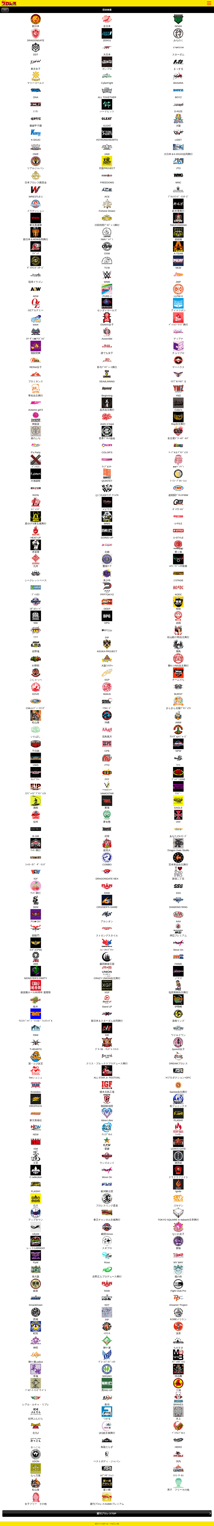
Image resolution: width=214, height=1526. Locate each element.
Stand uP (106, 1001)
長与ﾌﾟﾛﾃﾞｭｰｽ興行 (107, 361)
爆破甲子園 (36, 120)
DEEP (106, 603)
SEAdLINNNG (107, 376)
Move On (178, 944)
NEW (35, 1129)
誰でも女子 (107, 347)
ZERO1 (106, 35)
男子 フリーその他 (178, 1484)
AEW (35, 291)
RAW (106, 887)
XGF (106, 987)
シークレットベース (36, 575)
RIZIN (35, 489)
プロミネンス (35, 376)
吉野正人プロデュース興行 (107, 1271)
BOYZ (178, 92)
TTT (35, 632)
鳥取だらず (107, 1441)
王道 (35, 1157)
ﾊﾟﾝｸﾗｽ (35, 461)
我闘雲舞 (35, 347)
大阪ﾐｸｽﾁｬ (107, 660)
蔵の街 (178, 1271)
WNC (178, 177)
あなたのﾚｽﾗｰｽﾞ (178, 830)
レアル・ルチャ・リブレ (35, 1399)
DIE (106, 1029)
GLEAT (106, 120)
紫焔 (178, 1242)
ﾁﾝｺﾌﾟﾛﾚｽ (106, 1129)
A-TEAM (178, 248)
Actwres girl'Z (35, 404)
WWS (106, 518)
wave (35, 319)
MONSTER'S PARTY (35, 973)
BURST (178, 688)
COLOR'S (106, 447)
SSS (178, 887)
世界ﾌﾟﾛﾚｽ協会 (107, 433)
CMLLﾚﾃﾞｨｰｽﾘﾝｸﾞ (35, 702)
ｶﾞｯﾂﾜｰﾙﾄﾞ (178, 504)
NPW (178, 745)
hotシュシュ (35, 1072)
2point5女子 (178, 1044)
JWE (35, 958)
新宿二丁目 (178, 873)
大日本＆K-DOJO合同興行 (178, 148)
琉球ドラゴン (35, 276)
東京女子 (35, 63)
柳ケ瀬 (106, 1342)
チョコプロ (178, 347)
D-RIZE (178, 106)
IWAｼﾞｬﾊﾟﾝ (107, 234)
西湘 (35, 1314)
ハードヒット (107, 106)
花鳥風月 (106, 731)
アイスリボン (178, 305)
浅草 (178, 1328)
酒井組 (178, 1157)
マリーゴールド (35, 77)
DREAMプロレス (178, 1058)
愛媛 (106, 1143)
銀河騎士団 (107, 1186)
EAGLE (178, 802)
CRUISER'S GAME (107, 901)
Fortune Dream (107, 205)
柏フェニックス (178, 1100)
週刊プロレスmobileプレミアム (107, 1498)
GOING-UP (107, 532)
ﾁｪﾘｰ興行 (35, 887)
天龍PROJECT (107, 163)
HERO (178, 1441)
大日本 (106, 49)
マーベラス (178, 361)
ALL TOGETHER (107, 92)
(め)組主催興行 (107, 1427)
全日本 (106, 20)
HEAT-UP (35, 532)
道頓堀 (178, 234)
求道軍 (35, 546)
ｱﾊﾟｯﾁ (35, 248)
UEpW (35, 1228)
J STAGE (178, 575)
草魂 (35, 1370)
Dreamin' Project (178, 1299)
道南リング (178, 1015)
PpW (35, 1257)
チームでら (178, 674)
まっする (178, 63)
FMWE (178, 958)
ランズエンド (107, 1157)
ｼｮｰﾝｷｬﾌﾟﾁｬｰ (107, 944)
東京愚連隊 (36, 219)
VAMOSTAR (107, 788)
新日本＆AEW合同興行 (35, 234)
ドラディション (35, 205)
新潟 (106, 1399)
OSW (106, 248)
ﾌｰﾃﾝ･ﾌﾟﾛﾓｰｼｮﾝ (178, 475)
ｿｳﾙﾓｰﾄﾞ (106, 702)
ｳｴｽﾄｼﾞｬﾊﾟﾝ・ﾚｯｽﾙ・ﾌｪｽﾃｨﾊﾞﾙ (35, 1015)
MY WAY (178, 1257)
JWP (178, 276)
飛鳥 (178, 646)
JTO (178, 163)
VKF (178, 816)
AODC (178, 589)
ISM (35, 1143)
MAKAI (106, 688)
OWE (35, 148)
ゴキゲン (178, 1200)
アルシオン (107, 916)
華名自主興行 (35, 390)
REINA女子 (35, 361)
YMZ (178, 390)
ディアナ (178, 333)
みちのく (178, 35)
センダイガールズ (107, 305)
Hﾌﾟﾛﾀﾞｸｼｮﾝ (107, 1470)
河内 (178, 1456)
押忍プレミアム (178, 930)
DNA (35, 92)
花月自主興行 (107, 404)
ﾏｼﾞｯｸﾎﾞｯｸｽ (178, 1356)
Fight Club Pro (178, 1285)
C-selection (36, 1171)
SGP (106, 674)
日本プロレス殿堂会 (36, 177)
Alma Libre (107, 1115)
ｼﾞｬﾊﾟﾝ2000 (178, 774)
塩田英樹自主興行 (178, 987)
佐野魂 (35, 646)
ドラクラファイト (178, 1171)
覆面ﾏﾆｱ (106, 560)
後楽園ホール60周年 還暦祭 (35, 987)
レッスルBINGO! (36, 1242)
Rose (106, 1257)
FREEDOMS (107, 177)
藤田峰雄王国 (107, 958)
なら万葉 (35, 1470)
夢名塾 (106, 816)
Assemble (106, 333)
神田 (35, 1342)
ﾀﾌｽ (178, 759)
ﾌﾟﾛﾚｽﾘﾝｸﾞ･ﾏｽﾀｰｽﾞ (178, 191)
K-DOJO (35, 134)
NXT (106, 1299)
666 (35, 617)
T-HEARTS (36, 1044)
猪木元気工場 (107, 1086)
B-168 (35, 830)
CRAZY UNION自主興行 (107, 973)
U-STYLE (178, 532)
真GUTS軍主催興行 (35, 518)
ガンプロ (106, 63)
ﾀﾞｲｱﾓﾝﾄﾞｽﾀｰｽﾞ (35, 262)
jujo (106, 632)
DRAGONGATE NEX (107, 873)
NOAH (178, 20)
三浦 (178, 1385)
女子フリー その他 (36, 1498)
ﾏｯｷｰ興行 (35, 845)
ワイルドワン (178, 1029)
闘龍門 (35, 930)
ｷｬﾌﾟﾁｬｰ (35, 774)
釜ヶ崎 (106, 1484)
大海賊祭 (35, 475)
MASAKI (106, 1370)
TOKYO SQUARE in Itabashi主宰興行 (178, 1214)
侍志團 (178, 1370)
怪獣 (178, 603)
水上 (178, 1413)
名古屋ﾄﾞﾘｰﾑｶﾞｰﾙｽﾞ (178, 433)
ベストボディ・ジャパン (107, 1456)
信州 (35, 816)
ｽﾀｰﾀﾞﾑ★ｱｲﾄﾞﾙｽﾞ (35, 333)
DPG (106, 617)
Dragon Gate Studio (178, 845)
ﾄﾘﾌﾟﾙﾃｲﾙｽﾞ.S (178, 376)
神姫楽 (35, 418)
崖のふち (35, 433)
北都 (106, 546)
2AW (106, 148)
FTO (106, 759)
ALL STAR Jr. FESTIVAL (107, 1072)
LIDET (178, 134)
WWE (106, 276)
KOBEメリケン (178, 1314)
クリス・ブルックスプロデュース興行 (107, 1058)
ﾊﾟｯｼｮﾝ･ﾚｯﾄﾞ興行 (178, 319)
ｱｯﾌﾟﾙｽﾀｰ (106, 461)
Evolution (35, 1086)
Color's (178, 404)
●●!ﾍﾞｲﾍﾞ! (178, 461)
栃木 (35, 1001)
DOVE (35, 688)
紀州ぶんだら (35, 1413)
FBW (35, 1029)
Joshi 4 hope (107, 418)
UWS (35, 759)
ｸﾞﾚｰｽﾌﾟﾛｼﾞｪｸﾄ (107, 1356)
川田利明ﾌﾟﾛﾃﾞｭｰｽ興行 (107, 219)
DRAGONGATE (35, 35)
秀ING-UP (106, 1385)
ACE (106, 191)
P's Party (35, 447)
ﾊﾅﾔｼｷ (106, 1328)
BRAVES (178, 1399)
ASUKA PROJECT (107, 646)
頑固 (178, 617)
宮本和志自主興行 (178, 859)
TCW (106, 262)
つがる (106, 1413)
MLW (178, 262)
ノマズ (178, 973)
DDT (35, 49)
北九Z (35, 1427)
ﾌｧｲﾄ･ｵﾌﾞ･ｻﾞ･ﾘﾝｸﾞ (35, 859)
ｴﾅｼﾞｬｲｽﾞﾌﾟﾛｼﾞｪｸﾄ (35, 788)
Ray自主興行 (178, 418)
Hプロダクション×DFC (178, 1072)
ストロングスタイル (107, 930)
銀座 (35, 1285)
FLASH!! (178, 1115)
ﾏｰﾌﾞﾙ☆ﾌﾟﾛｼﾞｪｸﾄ (178, 447)
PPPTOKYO (107, 589)
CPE (106, 745)
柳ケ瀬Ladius (35, 1356)
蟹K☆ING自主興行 (178, 660)
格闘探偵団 (107, 1100)
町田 (35, 1328)
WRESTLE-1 (36, 191)
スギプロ (106, 1242)
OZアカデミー (35, 305)
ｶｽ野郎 (35, 660)
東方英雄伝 (36, 1115)
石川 (35, 1200)
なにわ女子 (178, 1228)
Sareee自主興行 (178, 1086)
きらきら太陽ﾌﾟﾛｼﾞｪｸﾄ (178, 702)
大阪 (178, 120)
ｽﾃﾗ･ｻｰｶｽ (178, 1470)
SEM (35, 901)
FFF (106, 774)
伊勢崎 (178, 1001)
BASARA (178, 77)
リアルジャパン (35, 163)
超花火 (106, 845)
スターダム (178, 49)
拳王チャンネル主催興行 (107, 1214)
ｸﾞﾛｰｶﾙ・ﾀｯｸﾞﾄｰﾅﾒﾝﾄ (107, 1044)
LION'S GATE (178, 1143)
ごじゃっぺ (36, 674)
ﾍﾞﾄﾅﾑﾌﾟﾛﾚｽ (178, 1427)
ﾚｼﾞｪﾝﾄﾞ (35, 504)
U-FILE (178, 518)
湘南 (35, 802)
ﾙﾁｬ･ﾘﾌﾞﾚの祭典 (178, 560)
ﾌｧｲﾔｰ (178, 1129)
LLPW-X (178, 291)
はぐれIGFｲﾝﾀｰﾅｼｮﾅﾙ (107, 489)
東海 (106, 802)
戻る (5, 10)
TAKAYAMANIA (178, 219)
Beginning (106, 390)
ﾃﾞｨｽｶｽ (35, 589)
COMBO (106, 859)
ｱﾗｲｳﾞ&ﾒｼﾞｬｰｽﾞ (178, 731)
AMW (178, 717)
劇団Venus (107, 1228)
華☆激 (178, 546)
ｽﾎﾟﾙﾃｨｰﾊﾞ (36, 603)
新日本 (35, 20)
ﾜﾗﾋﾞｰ (178, 788)
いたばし (35, 731)
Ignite (178, 1186)
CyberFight (107, 77)
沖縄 (106, 717)
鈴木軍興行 (178, 205)
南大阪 (35, 1271)
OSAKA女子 (107, 319)
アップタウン (35, 1214)
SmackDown (35, 1299)
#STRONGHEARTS (107, 134)
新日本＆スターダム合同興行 (107, 1015)
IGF (35, 873)
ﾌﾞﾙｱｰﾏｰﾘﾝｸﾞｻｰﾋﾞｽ (35, 1385)
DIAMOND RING (178, 901)
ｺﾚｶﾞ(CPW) (35, 944)
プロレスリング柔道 (107, 1200)
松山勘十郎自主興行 (178, 632)
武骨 (106, 830)
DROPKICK (35, 1100)
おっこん (35, 1441)
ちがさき (178, 1342)
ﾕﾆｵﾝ (35, 106)
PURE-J (106, 291)
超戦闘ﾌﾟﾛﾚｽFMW (178, 489)
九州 (35, 560)
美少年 (106, 575)
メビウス (106, 504)
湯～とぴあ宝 (35, 1058)
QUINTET (106, 475)
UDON (35, 1456)
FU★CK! (35, 916)
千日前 (35, 745)
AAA (178, 916)
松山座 (35, 717)
